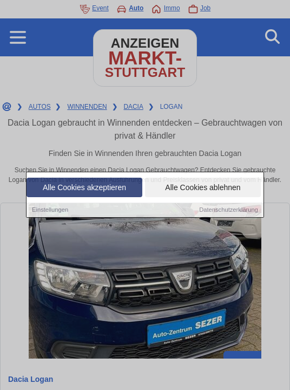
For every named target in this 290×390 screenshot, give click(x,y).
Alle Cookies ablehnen (202, 188)
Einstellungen (50, 210)
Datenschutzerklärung (228, 210)
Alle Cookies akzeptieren (84, 188)
